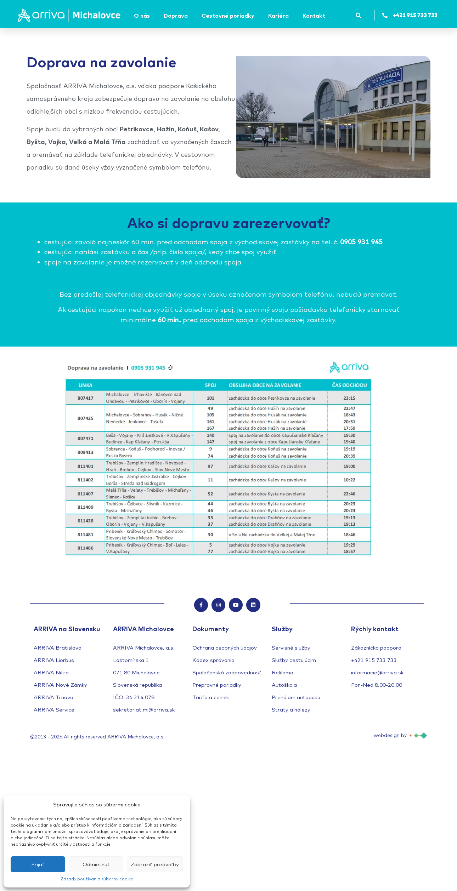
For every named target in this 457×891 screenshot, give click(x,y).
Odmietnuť (96, 864)
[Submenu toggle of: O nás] (152, 15)
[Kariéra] (279, 16)
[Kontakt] (315, 16)
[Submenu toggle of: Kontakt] (327, 15)
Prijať (38, 864)
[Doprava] (176, 16)
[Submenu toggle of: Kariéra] (291, 15)
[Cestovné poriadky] (229, 16)
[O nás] (143, 16)
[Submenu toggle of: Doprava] (190, 15)
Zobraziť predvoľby (155, 864)
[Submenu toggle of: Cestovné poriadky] (256, 15)
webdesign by (390, 735)
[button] (358, 15)
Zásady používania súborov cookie (97, 878)
